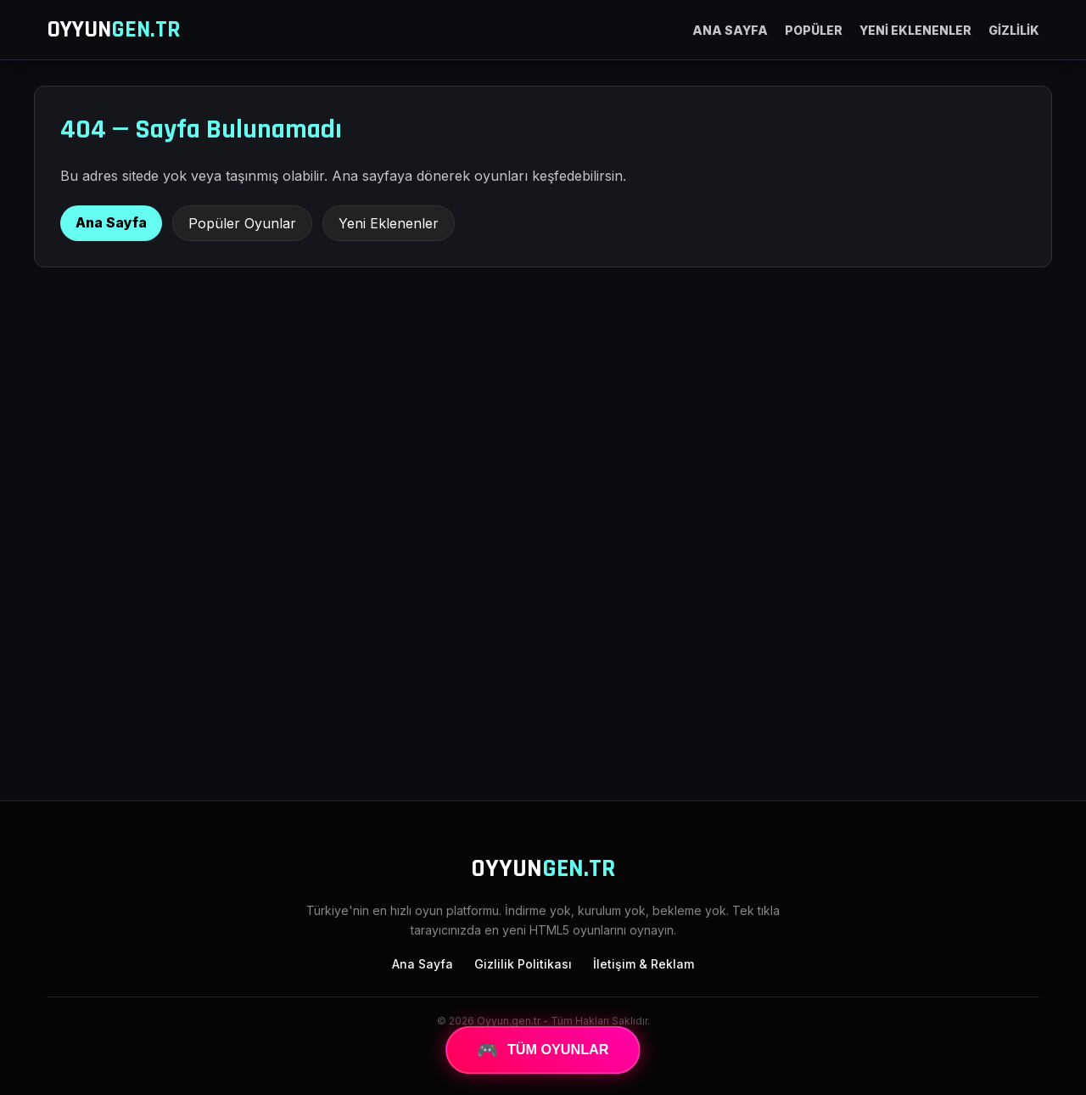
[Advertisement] (543, 647)
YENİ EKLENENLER (915, 30)
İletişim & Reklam (643, 964)
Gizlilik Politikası (523, 964)
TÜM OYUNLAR (543, 1050)
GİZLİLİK (1013, 30)
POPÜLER (813, 30)
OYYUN (114, 29)
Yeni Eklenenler (389, 223)
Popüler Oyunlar (242, 223)
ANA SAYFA (730, 30)
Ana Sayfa (111, 222)
